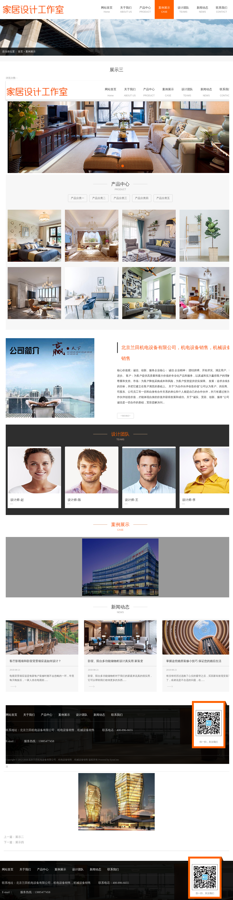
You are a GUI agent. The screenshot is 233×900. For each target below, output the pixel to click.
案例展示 (31, 51)
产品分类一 (77, 198)
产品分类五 (163, 198)
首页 (20, 51)
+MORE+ (125, 415)
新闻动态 (99, 714)
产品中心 (46, 714)
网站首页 (11, 714)
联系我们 (117, 714)
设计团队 (81, 714)
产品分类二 (99, 198)
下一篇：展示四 (14, 842)
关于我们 (29, 714)
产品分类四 (141, 198)
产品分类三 (120, 198)
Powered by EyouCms (108, 759)
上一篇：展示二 (14, 836)
